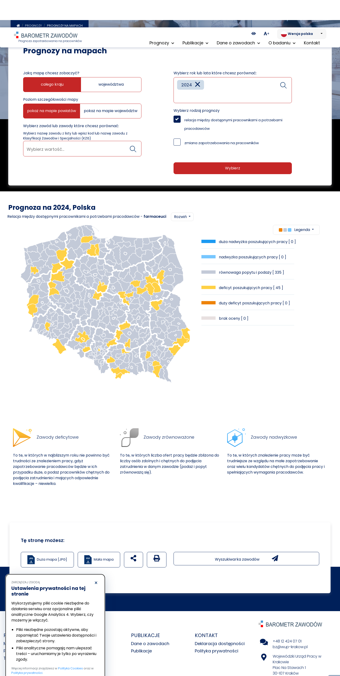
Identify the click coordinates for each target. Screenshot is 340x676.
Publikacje (141, 649)
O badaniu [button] (281, 16)
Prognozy (33, 24)
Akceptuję (78, 658)
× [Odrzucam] (96, 556)
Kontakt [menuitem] (312, 16)
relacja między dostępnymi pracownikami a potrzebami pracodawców (233, 122)
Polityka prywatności (216, 649)
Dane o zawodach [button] (238, 16)
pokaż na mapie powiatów (51, 109)
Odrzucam (32, 658)
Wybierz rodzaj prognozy (197, 109)
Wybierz (232, 166)
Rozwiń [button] (181, 215)
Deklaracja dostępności (220, 642)
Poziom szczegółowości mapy (50, 98)
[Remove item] (198, 83)
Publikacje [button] (195, 16)
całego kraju (52, 82)
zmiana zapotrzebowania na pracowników (221, 141)
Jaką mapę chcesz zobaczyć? (51, 71)
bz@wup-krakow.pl (290, 645)
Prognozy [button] (161, 16)
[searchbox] (82, 148)
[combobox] (82, 147)
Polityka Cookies (70, 641)
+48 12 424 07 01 (287, 639)
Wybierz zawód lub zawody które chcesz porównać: (71, 124)
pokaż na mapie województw (110, 109)
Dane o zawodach (150, 642)
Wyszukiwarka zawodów (246, 556)
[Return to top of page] (334, 656)
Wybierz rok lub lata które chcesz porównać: (215, 71)
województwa (111, 82)
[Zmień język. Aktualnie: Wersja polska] (301, 6)
